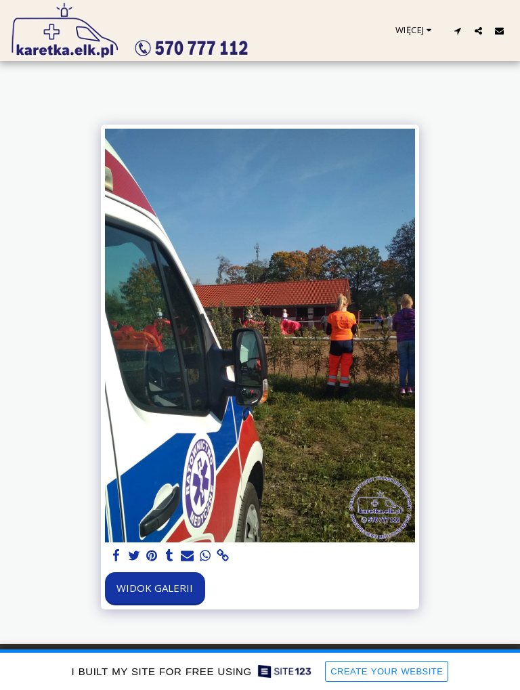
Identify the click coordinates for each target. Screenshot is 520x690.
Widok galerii (154, 588)
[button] (457, 30)
